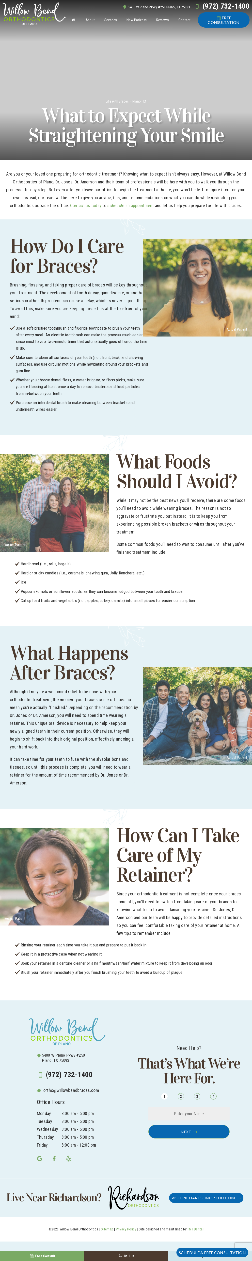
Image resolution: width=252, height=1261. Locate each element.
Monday (44, 1113)
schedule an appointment (130, 205)
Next (186, 1131)
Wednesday (47, 1129)
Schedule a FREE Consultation (212, 1252)
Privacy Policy (126, 1229)
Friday (42, 1145)
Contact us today (85, 205)
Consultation (223, 20)
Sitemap (107, 1229)
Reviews (162, 20)
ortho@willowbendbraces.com (68, 1090)
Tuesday (44, 1121)
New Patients (136, 20)
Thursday (45, 1137)
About (90, 20)
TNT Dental (195, 1229)
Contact (184, 20)
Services (110, 20)
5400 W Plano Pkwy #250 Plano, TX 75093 (156, 7)
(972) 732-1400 (221, 6)
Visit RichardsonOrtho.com (203, 1197)
